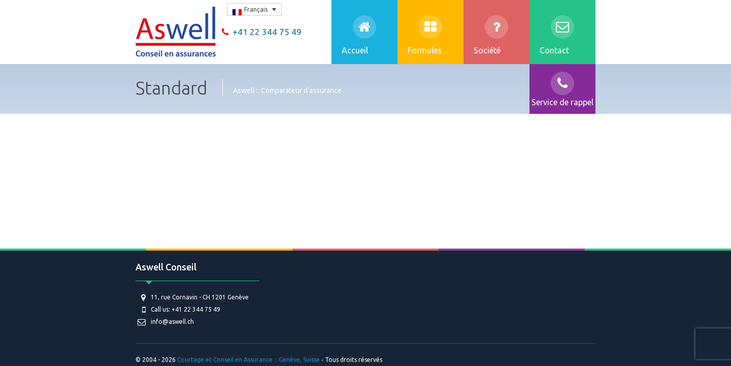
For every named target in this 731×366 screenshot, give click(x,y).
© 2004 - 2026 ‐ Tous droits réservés (260, 359)
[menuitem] (254, 9)
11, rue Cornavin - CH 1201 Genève (200, 297)
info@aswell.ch (172, 321)
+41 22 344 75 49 (262, 32)
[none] (254, 9)
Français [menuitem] (256, 9)
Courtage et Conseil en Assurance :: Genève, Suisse (248, 359)
